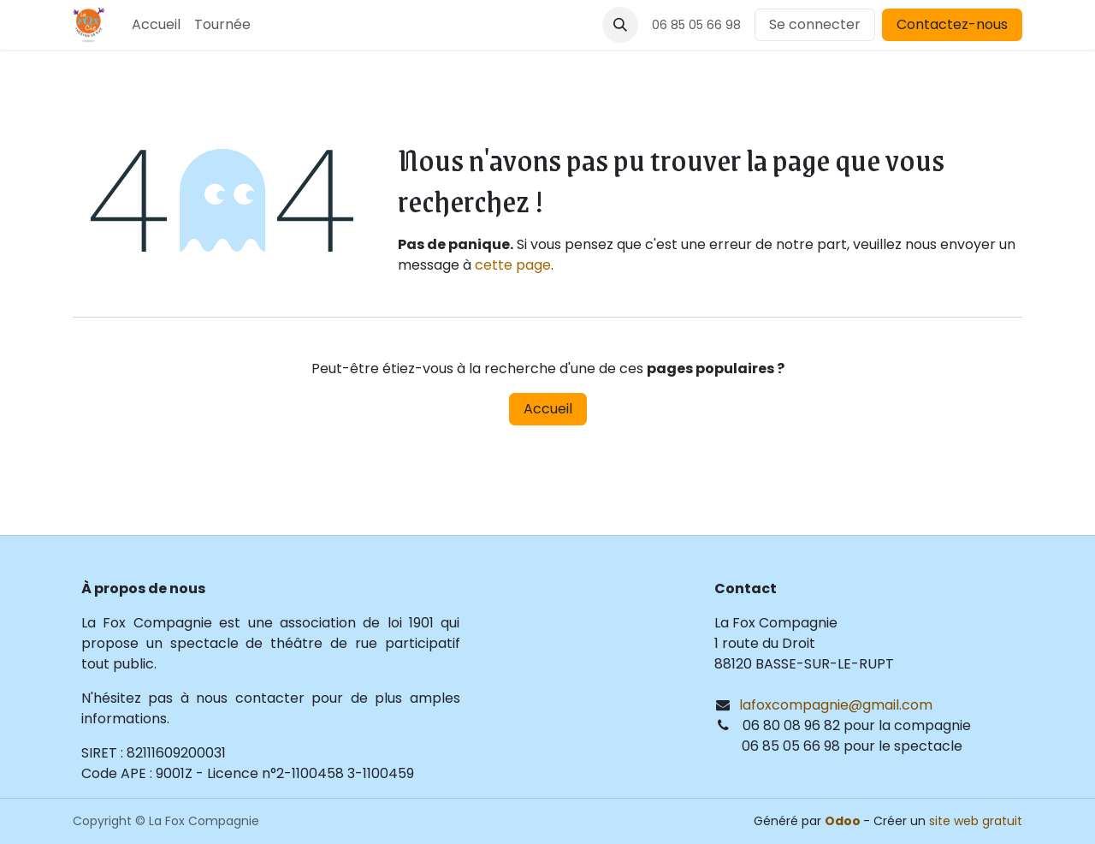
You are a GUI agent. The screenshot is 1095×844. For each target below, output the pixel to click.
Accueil (548, 409)
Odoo (844, 820)
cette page (513, 265)
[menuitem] (156, 25)
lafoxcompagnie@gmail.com (835, 705)
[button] (620, 25)
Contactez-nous (952, 24)
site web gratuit (975, 820)
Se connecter (815, 24)
